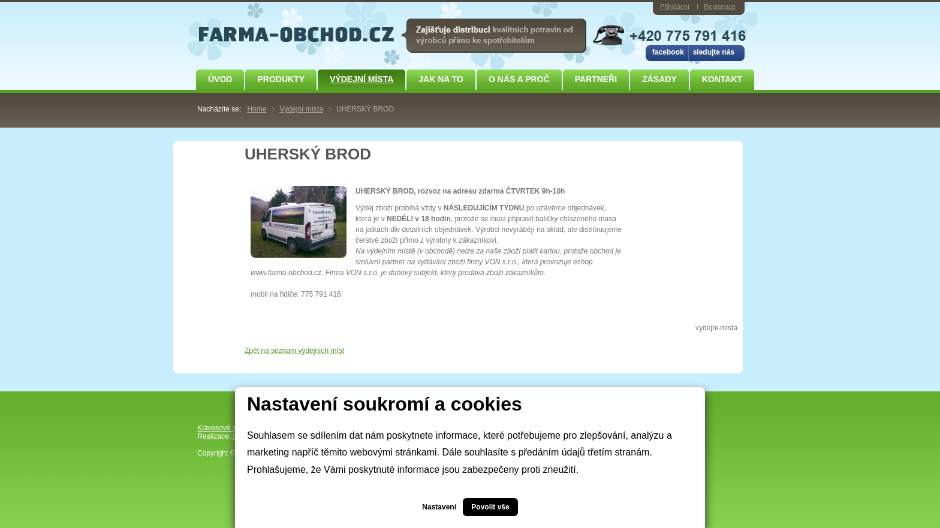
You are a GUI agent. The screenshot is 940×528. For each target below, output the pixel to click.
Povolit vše (490, 507)
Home (256, 109)
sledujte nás (713, 52)
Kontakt (722, 79)
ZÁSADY (659, 79)
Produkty (281, 79)
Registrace (720, 6)
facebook (668, 52)
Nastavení (439, 507)
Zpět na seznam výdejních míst (294, 350)
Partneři (596, 79)
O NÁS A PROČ (519, 79)
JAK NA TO (440, 79)
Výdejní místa (361, 79)
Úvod (220, 79)
